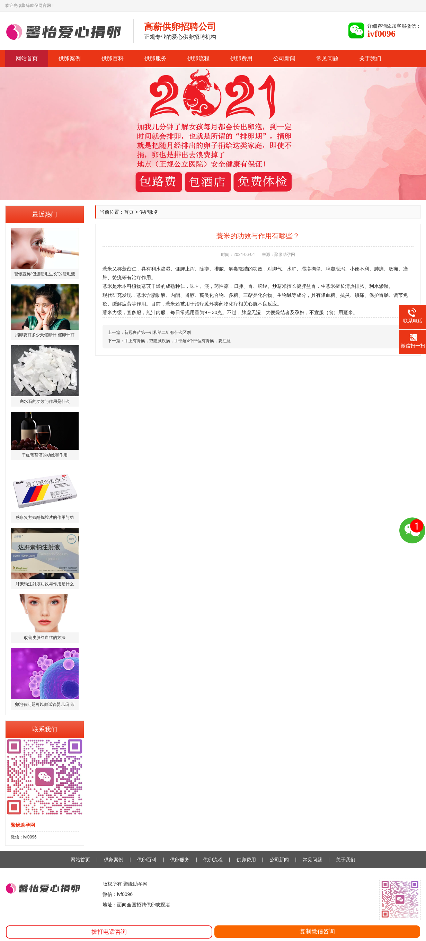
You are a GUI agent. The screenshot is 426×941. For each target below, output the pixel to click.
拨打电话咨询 (109, 932)
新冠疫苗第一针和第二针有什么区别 (157, 332)
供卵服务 (155, 58)
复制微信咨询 (317, 931)
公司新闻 (284, 58)
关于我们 (370, 58)
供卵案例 (70, 58)
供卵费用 (241, 58)
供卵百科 (112, 58)
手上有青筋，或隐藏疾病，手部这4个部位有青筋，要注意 (177, 340)
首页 (129, 212)
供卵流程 (198, 58)
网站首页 (27, 58)
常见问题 (327, 58)
